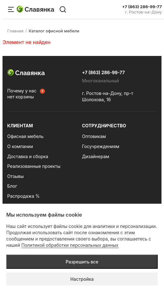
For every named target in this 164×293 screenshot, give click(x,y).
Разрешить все (82, 261)
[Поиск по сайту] (63, 9)
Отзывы (15, 176)
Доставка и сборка (27, 156)
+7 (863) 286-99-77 (142, 7)
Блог (12, 186)
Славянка (35, 9)
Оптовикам (94, 136)
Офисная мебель (25, 136)
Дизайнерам (95, 156)
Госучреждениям (100, 146)
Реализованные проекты (33, 166)
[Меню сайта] (11, 9)
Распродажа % (23, 196)
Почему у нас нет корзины (21, 94)
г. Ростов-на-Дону (143, 12)
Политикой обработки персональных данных (69, 245)
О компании (20, 146)
